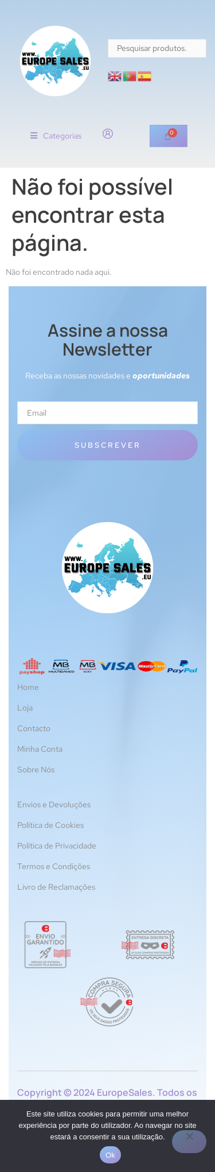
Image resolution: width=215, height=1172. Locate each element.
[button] (55, 136)
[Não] (189, 1141)
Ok (110, 1155)
